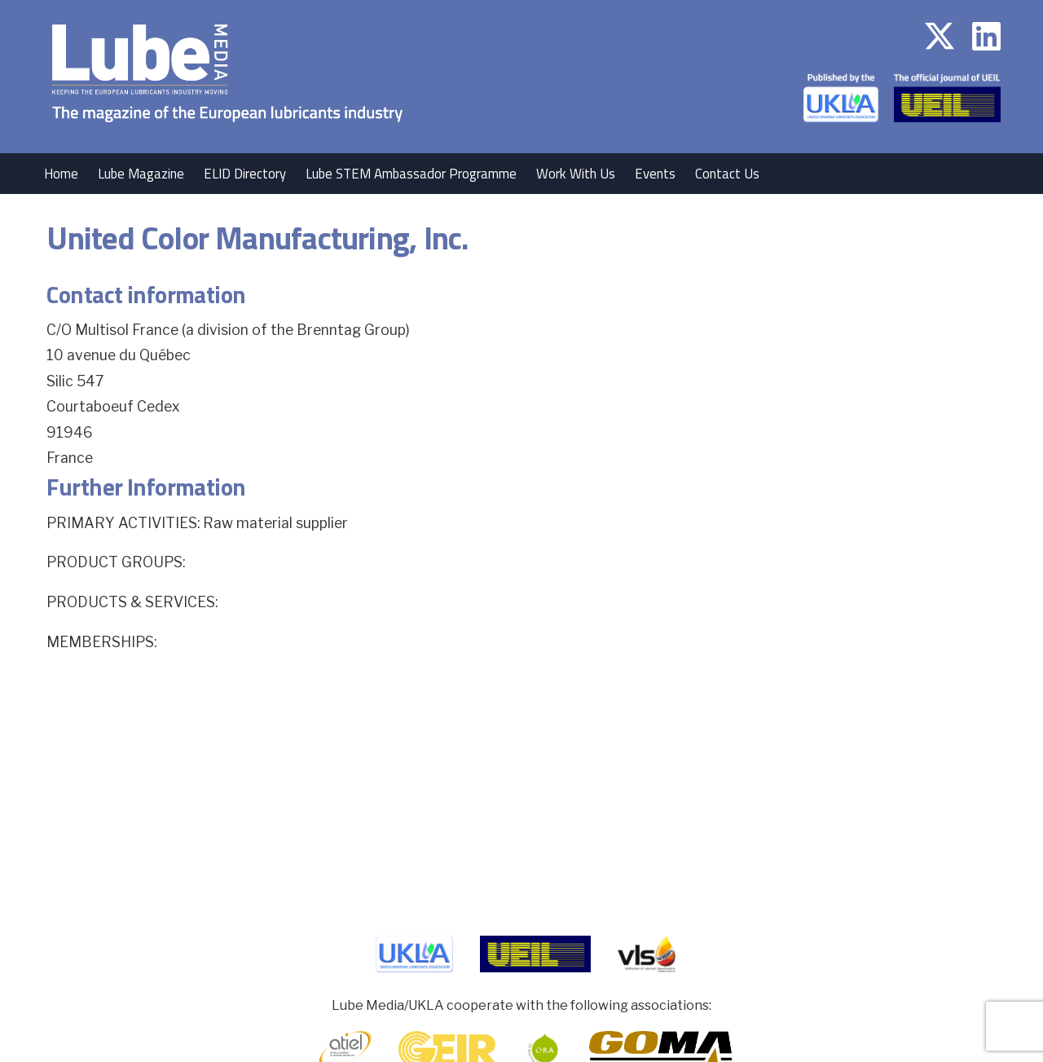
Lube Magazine (141, 173)
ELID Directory (245, 173)
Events (655, 173)
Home (61, 173)
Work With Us (575, 173)
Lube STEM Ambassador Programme (411, 173)
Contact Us (727, 173)
